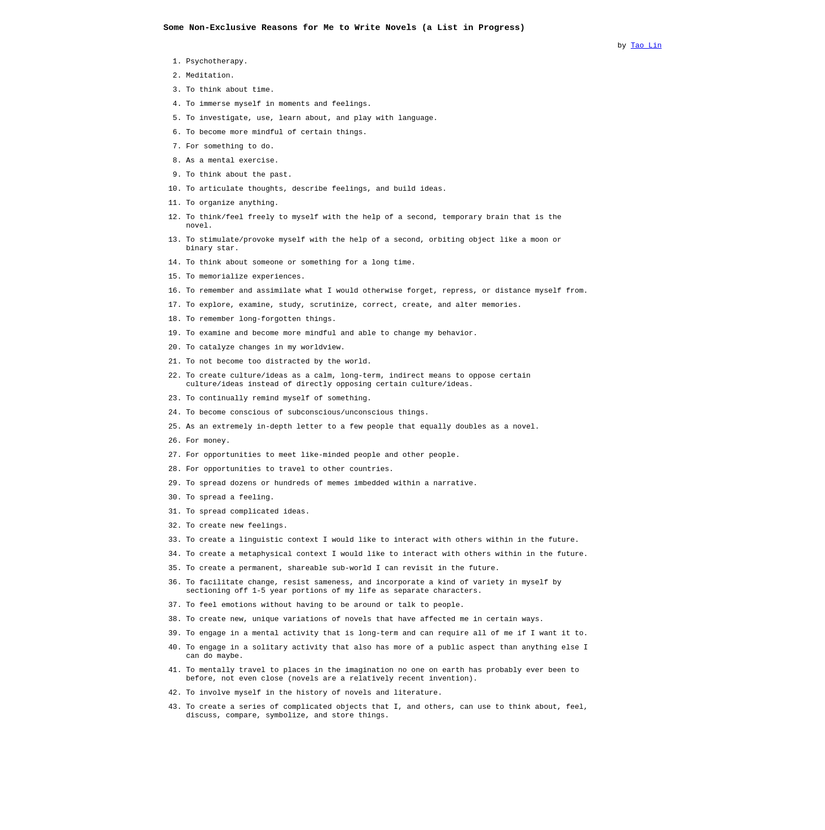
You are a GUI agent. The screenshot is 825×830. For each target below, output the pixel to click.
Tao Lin (646, 47)
